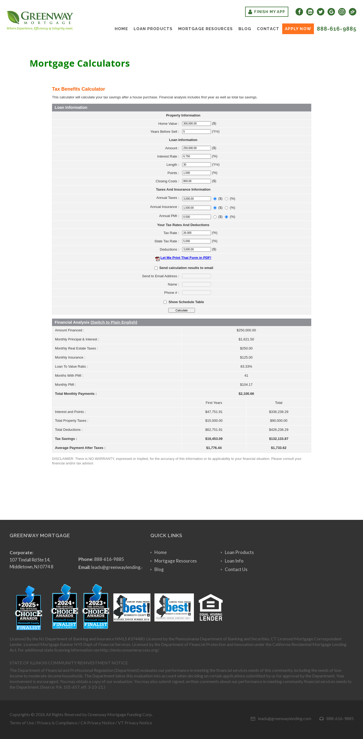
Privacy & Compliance (57, 722)
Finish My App (266, 11)
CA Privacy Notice (98, 722)
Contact (268, 28)
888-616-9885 (336, 29)
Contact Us (236, 569)
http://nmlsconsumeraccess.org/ (129, 649)
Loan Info (234, 561)
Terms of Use (22, 722)
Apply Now (298, 28)
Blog (244, 28)
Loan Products (153, 28)
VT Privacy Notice (135, 722)
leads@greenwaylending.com (120, 567)
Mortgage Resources (205, 28)
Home (121, 28)
